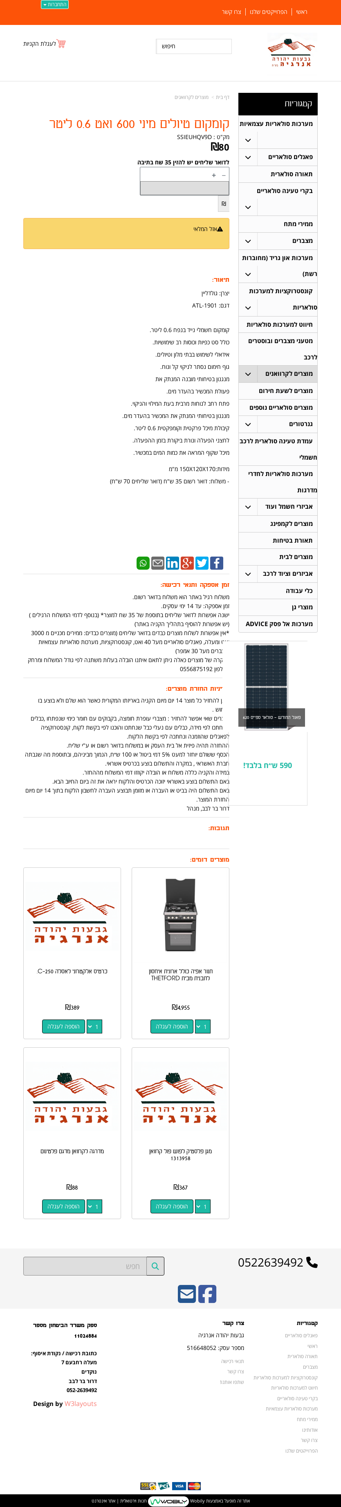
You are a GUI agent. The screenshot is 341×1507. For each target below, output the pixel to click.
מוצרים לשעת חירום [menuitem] (286, 393)
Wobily (197, 1499)
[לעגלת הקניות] (45, 43)
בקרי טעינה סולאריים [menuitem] (285, 191)
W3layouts (81, 1401)
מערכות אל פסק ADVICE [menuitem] (279, 628)
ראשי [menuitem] (301, 12)
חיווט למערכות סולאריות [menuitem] (280, 325)
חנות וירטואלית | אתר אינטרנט (119, 1499)
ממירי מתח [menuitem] (298, 224)
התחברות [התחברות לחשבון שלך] (54, 4)
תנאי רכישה (232, 1359)
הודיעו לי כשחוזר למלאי (196, 238)
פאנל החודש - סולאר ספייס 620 (272, 722)
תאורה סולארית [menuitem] (292, 174)
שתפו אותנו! (232, 1380)
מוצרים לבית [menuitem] (296, 560)
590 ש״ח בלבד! (267, 770)
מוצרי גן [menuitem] (302, 611)
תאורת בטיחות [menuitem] (293, 543)
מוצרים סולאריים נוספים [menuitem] (281, 409)
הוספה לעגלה (172, 1025)
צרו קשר (235, 1369)
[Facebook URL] (207, 1298)
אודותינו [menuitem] (310, 1428)
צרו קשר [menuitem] (231, 12)
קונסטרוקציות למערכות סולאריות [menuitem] (286, 1375)
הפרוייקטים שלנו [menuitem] (268, 12)
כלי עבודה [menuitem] (299, 594)
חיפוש (168, 46)
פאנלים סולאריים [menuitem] (290, 157)
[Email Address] (187, 1298)
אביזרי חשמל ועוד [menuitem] (289, 509)
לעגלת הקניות (39, 43)
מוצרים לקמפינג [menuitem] (291, 527)
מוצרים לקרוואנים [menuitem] (289, 375)
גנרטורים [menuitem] (301, 426)
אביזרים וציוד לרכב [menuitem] (288, 577)
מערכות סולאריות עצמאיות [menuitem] (276, 123)
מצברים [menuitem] (302, 241)
